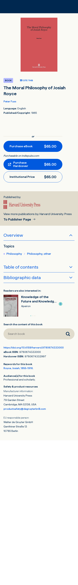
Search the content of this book (22, 324)
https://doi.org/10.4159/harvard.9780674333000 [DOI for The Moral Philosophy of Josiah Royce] (33, 347)
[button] (60, 304)
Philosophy (14, 254)
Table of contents (20, 267)
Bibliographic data (22, 277)
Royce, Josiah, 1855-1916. (18, 368)
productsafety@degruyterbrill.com (24, 408)
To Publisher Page (17, 219)
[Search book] (32, 333)
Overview (13, 235)
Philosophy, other (39, 254)
